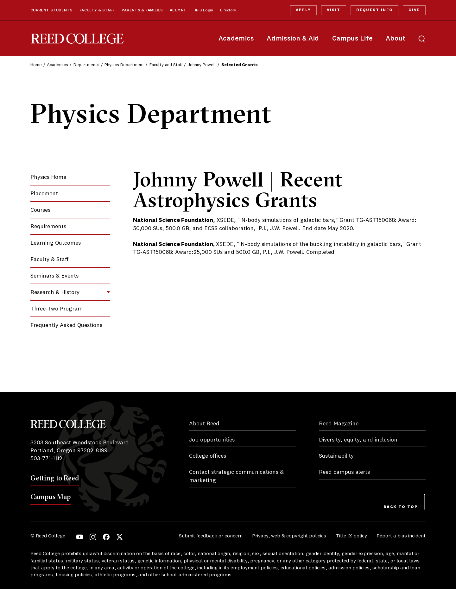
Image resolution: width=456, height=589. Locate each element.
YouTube (79, 537)
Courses (40, 210)
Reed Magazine (338, 424)
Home (36, 65)
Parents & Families (142, 10)
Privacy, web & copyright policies (289, 536)
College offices (207, 456)
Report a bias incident (401, 536)
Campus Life (352, 38)
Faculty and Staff (166, 65)
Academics (236, 38)
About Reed (204, 424)
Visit (333, 10)
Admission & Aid (293, 38)
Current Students (51, 10)
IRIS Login (204, 10)
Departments (86, 65)
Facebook (106, 537)
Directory (228, 10)
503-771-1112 (46, 458)
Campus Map (50, 496)
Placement (44, 194)
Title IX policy (351, 536)
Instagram (93, 537)
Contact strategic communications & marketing (236, 476)
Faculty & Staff (97, 10)
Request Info (374, 10)
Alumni (177, 10)
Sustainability (336, 456)
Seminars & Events (54, 276)
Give (414, 10)
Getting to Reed (54, 477)
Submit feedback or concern (211, 536)
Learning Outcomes (55, 243)
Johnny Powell (202, 65)
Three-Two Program (56, 309)
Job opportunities (212, 440)
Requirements (48, 226)
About (396, 38)
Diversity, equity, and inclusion (358, 440)
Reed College (77, 39)
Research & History (54, 292)
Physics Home (48, 177)
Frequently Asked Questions (66, 325)
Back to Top (400, 507)
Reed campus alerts (344, 472)
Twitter (119, 537)
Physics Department (124, 65)
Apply (303, 10)
